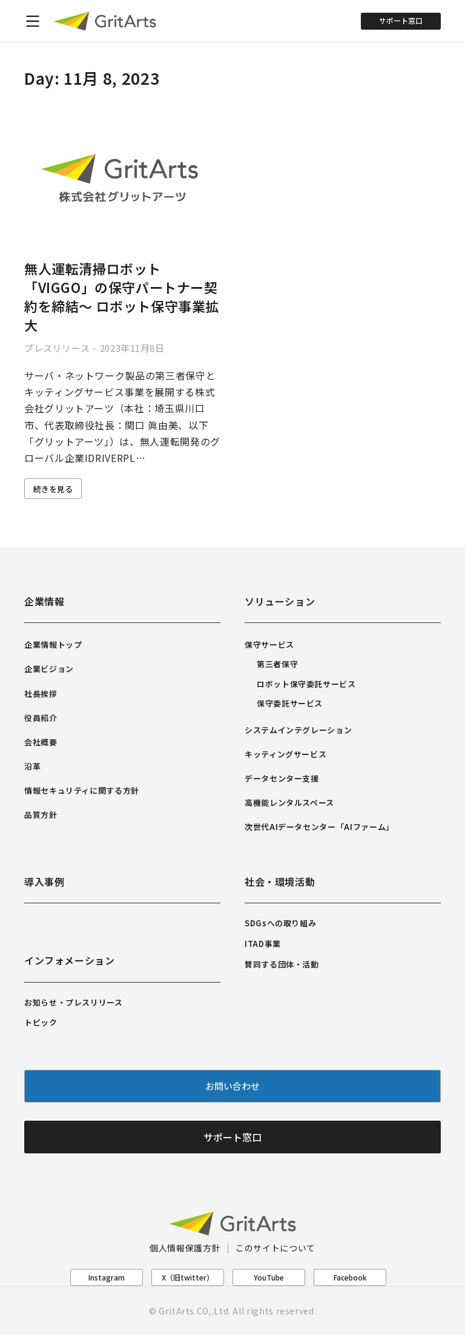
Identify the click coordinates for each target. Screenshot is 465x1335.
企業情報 (44, 601)
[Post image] (122, 178)
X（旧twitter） (188, 1277)
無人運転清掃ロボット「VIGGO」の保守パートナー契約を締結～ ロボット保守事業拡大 (122, 296)
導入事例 (44, 881)
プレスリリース (57, 347)
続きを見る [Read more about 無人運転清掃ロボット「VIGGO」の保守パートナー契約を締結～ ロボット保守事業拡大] (53, 489)
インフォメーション (69, 960)
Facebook (350, 1277)
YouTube (269, 1277)
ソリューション (280, 601)
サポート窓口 (401, 20)
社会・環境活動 (280, 881)
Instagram (106, 1277)
